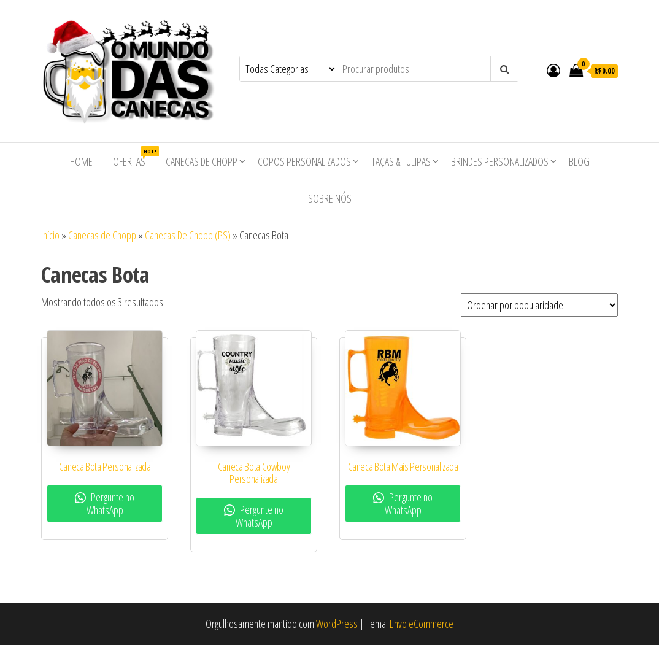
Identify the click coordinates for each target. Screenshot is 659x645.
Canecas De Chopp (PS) (188, 235)
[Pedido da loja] (539, 305)
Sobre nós (330, 198)
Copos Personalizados (304, 161)
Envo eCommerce (421, 623)
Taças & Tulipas (401, 161)
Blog (579, 161)
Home (81, 161)
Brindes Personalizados (500, 161)
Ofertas (134, 157)
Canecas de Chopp (201, 161)
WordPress (337, 623)
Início (50, 235)
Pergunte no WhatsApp (104, 503)
